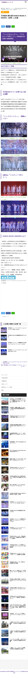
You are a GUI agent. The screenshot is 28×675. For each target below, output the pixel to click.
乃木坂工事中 (5, 378)
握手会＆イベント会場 (7, 387)
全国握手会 (4, 381)
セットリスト (5, 374)
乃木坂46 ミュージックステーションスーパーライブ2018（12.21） (15, 362)
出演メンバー (6, 316)
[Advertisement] (14, 297)
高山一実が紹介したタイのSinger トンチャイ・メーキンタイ (13, 365)
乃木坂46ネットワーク (7, 2)
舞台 (3, 390)
